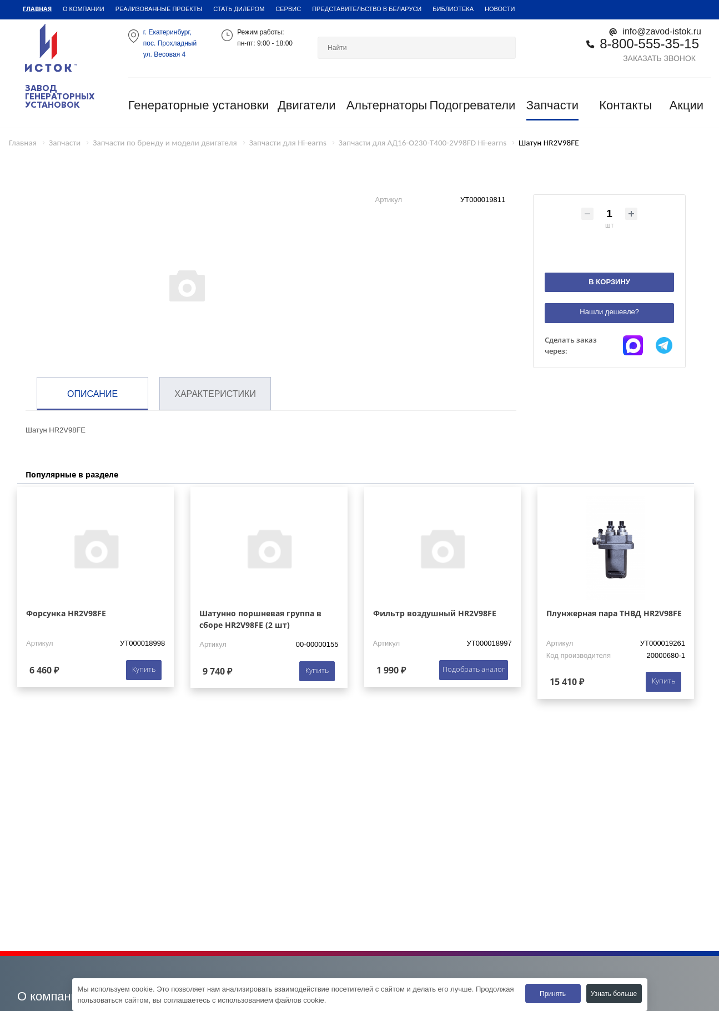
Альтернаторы (387, 105)
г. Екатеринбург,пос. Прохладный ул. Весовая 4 (170, 43)
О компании (83, 9)
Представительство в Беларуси (366, 9)
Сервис (288, 9)
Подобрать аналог (474, 669)
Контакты (625, 105)
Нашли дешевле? (609, 312)
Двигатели (307, 105)
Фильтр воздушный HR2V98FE (434, 613)
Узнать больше (614, 994)
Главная (37, 8)
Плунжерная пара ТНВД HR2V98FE (614, 613)
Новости (500, 9)
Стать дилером (238, 9)
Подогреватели (472, 105)
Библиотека (453, 9)
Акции (686, 105)
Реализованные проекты (159, 9)
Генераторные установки (198, 105)
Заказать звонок (659, 58)
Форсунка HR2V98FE (66, 613)
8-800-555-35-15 (649, 43)
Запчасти (552, 105)
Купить (143, 669)
